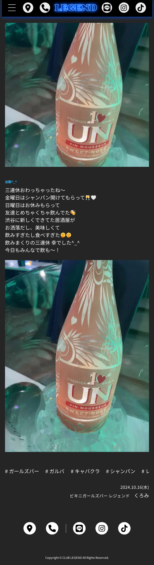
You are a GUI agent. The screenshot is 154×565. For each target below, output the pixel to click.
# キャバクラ (85, 471)
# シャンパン (120, 471)
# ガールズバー (22, 471)
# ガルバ (54, 471)
